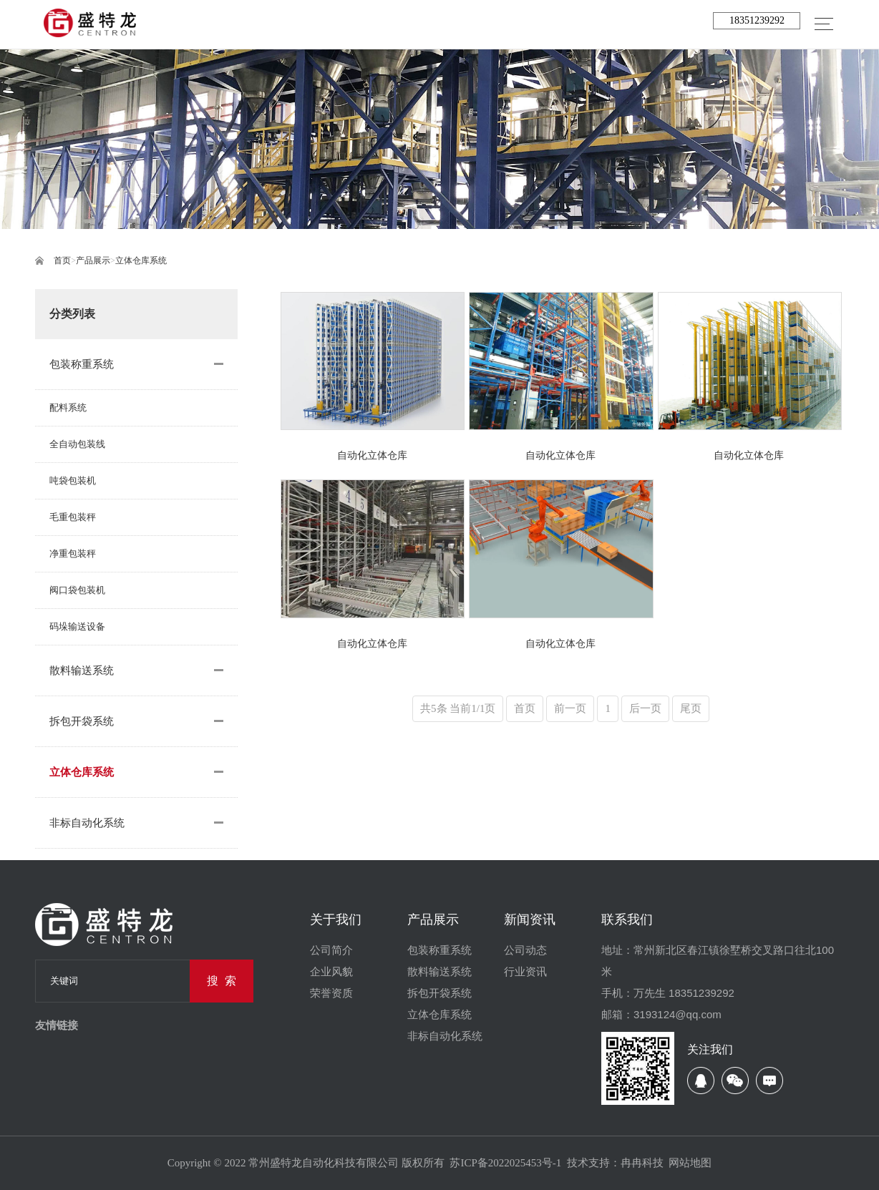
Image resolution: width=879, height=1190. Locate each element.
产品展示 (93, 260)
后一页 (645, 708)
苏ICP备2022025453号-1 (505, 1163)
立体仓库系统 (141, 260)
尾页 (690, 708)
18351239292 (757, 20)
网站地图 (690, 1163)
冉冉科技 (642, 1163)
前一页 (570, 708)
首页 (62, 260)
